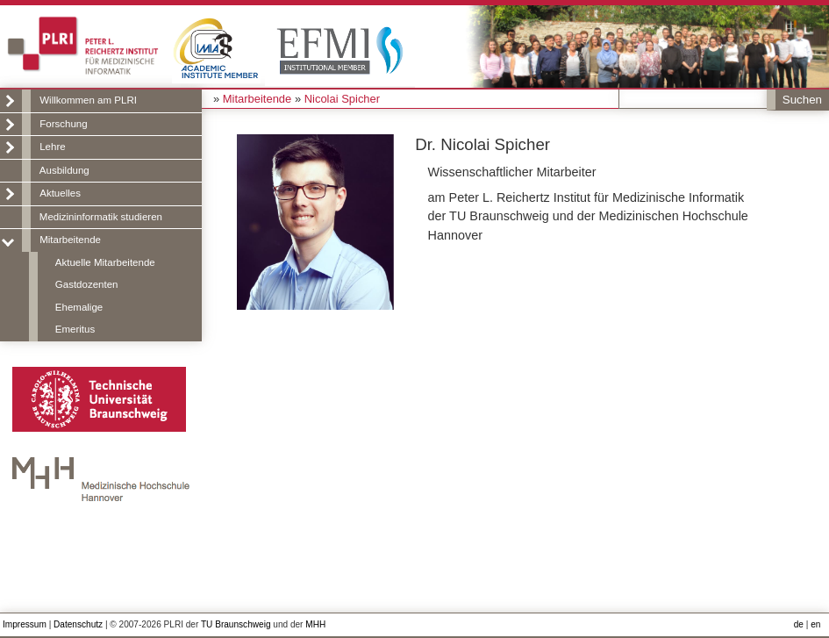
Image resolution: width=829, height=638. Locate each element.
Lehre (52, 146)
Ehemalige (79, 307)
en (815, 624)
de (799, 624)
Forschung (63, 123)
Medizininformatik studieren (100, 216)
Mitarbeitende (70, 239)
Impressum (24, 624)
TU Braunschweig (236, 624)
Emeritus (75, 329)
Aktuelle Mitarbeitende (105, 262)
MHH (315, 624)
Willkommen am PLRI (88, 100)
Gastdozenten (86, 284)
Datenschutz (78, 624)
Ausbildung (64, 170)
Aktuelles (60, 193)
